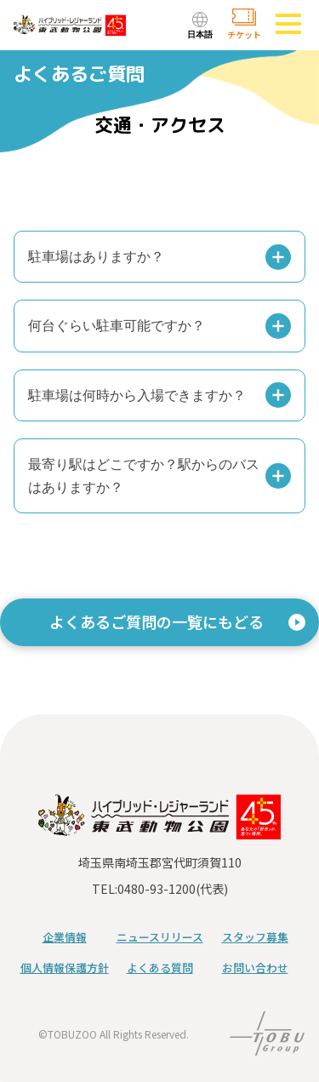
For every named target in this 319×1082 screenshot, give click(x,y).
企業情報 (65, 937)
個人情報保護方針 (64, 967)
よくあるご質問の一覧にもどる (156, 621)
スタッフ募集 (255, 937)
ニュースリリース (160, 937)
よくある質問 (160, 967)
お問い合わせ (255, 967)
